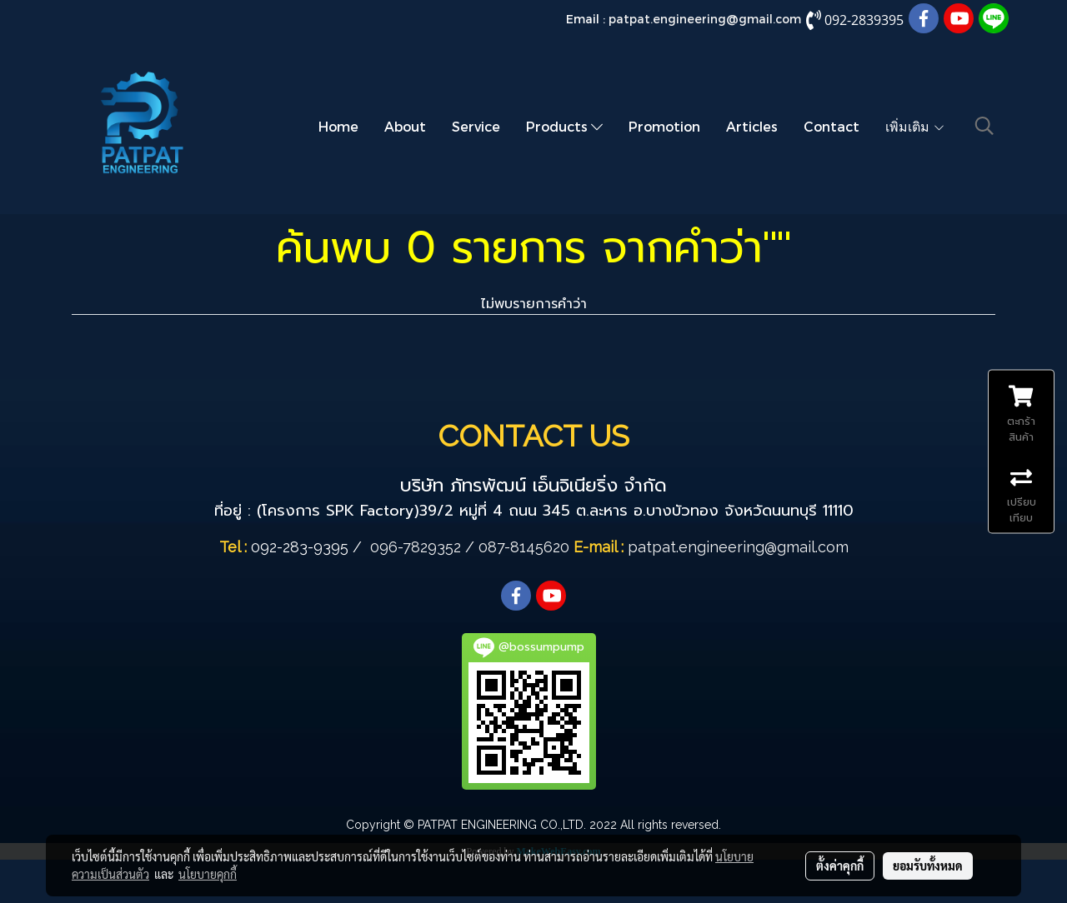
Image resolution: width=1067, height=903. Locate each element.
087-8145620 (523, 547)
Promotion (664, 126)
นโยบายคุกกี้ (207, 873)
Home (338, 126)
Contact (831, 126)
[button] (984, 126)
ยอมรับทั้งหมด (928, 865)
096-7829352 (415, 547)
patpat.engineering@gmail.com (705, 19)
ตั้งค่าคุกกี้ (840, 865)
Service (476, 126)
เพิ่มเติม (915, 126)
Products (564, 126)
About (405, 126)
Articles (752, 126)
